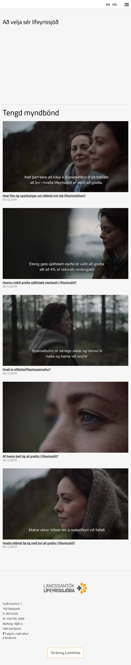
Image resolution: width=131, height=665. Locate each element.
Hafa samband (12, 628)
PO (114, 5)
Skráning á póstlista (65, 652)
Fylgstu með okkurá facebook (16, 636)
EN (108, 5)
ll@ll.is (18, 623)
